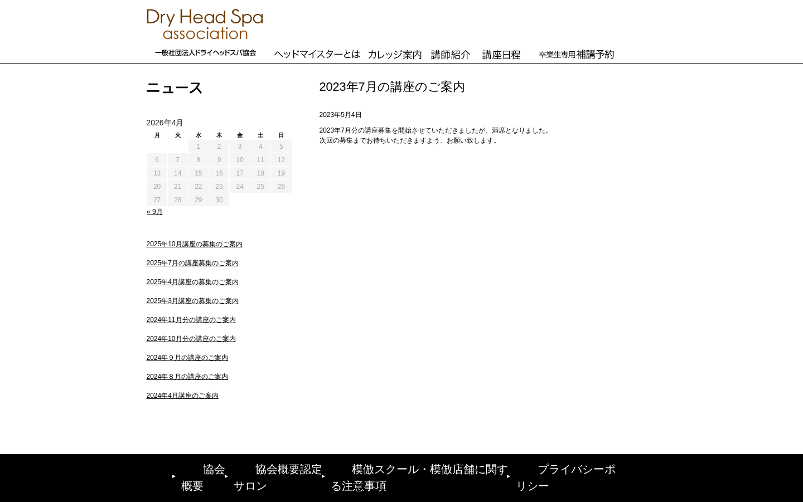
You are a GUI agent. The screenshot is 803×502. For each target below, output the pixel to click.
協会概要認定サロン (282, 466)
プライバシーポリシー (580, 466)
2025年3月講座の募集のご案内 (193, 301)
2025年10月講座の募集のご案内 (195, 244)
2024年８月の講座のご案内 (188, 377)
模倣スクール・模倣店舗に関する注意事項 (429, 466)
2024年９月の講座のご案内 (188, 358)
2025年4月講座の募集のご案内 (193, 282)
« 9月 (155, 212)
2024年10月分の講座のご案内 (191, 339)
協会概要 (198, 466)
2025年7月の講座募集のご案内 (193, 263)
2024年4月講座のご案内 (183, 395)
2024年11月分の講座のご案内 (191, 320)
